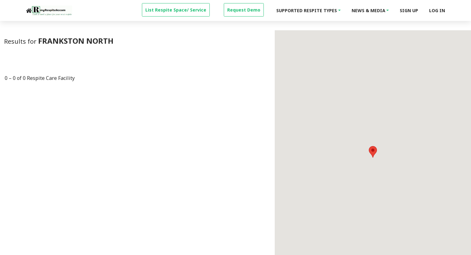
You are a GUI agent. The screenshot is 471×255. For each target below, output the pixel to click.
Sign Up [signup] (409, 10)
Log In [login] (437, 10)
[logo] (52, 11)
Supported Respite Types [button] (306, 10)
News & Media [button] (368, 10)
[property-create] (175, 9)
